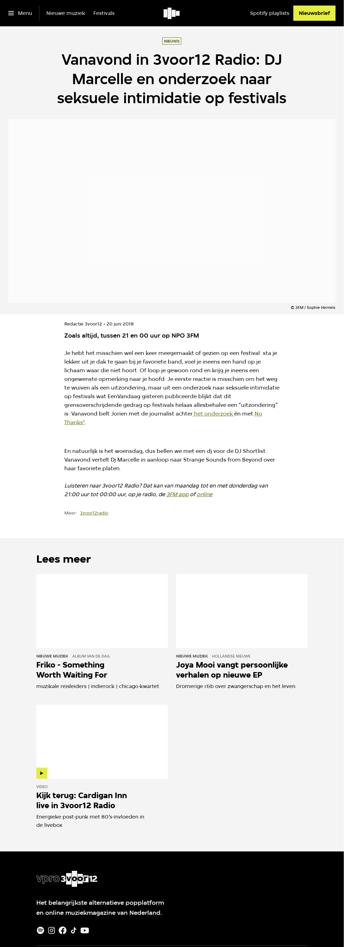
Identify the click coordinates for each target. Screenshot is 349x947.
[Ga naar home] (172, 13)
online (204, 494)
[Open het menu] (20, 13)
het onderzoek (213, 413)
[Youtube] (85, 930)
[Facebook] (62, 930)
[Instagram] (51, 930)
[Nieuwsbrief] (314, 13)
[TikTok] (74, 930)
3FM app (177, 494)
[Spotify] (40, 930)
